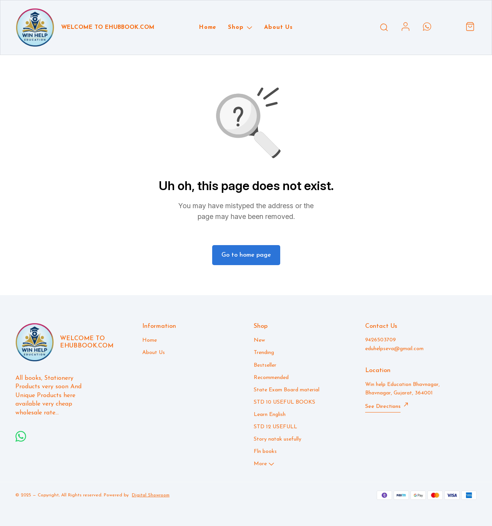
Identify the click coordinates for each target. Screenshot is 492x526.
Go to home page (246, 255)
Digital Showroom (151, 495)
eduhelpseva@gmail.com (394, 349)
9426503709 (380, 340)
